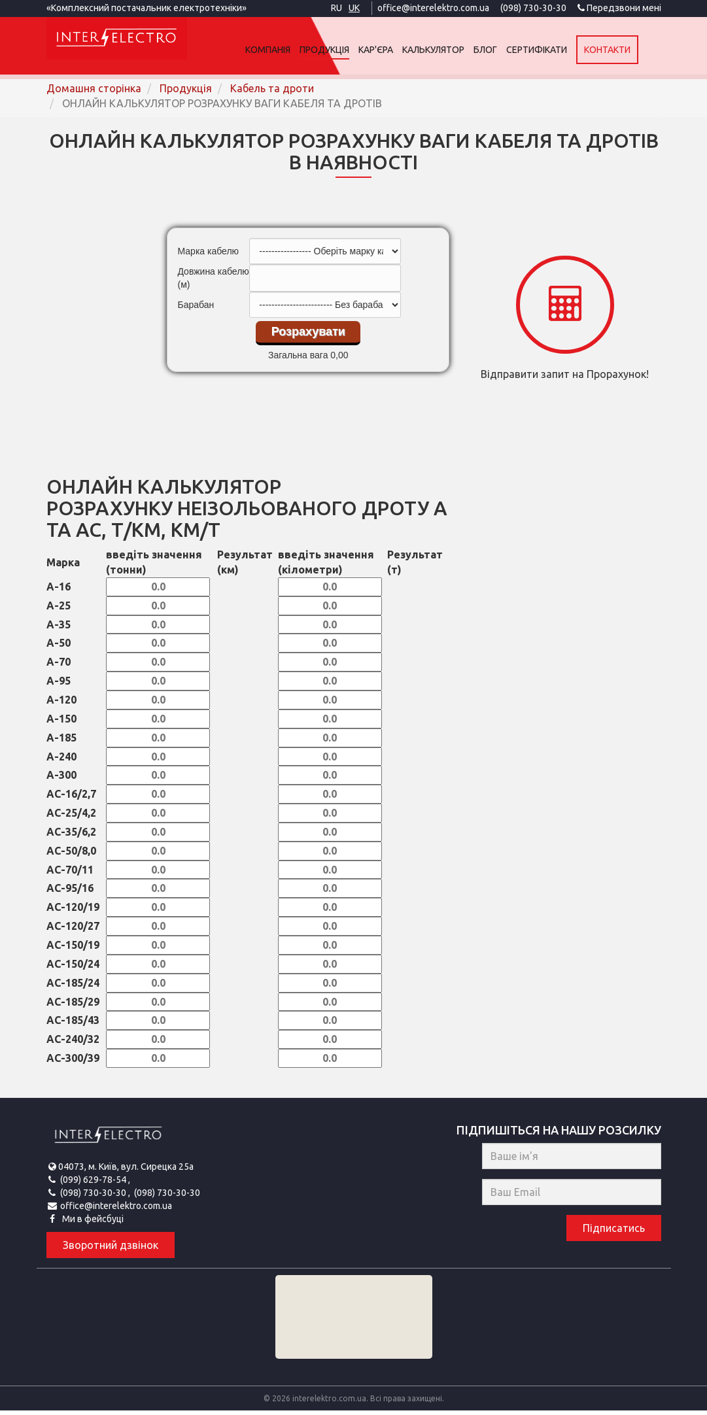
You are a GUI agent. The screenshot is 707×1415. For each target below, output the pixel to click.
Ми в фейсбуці (92, 1223)
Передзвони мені (619, 8)
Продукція (347, 49)
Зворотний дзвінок (110, 1249)
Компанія (290, 49)
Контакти (630, 49)
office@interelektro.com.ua (428, 8)
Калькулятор (456, 49)
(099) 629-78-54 (94, 1184)
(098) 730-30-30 (531, 8)
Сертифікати (559, 49)
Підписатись (614, 1233)
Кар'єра (398, 49)
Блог (508, 49)
